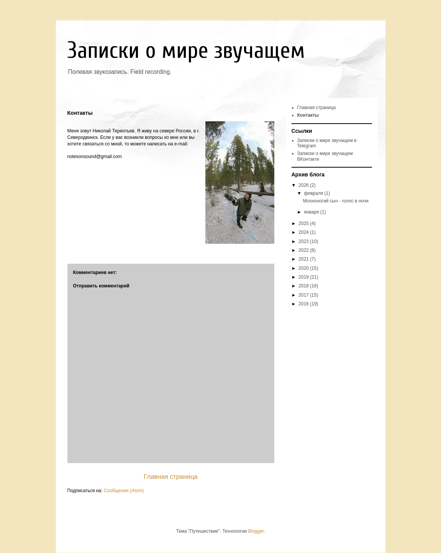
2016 (304, 304)
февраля (314, 193)
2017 (304, 295)
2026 (304, 185)
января (312, 212)
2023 (304, 241)
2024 (304, 232)
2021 (304, 259)
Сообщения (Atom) (124, 490)
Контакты (308, 115)
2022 (304, 250)
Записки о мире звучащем (186, 50)
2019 (304, 277)
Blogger (256, 531)
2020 (304, 268)
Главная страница (171, 476)
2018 (304, 286)
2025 (304, 223)
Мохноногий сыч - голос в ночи (335, 201)
